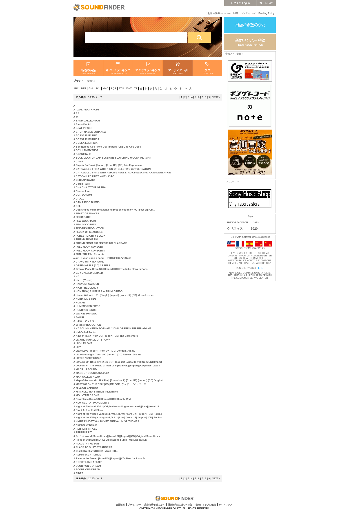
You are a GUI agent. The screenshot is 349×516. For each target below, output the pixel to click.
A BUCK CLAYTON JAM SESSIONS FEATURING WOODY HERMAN (112, 157)
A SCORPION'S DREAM (87, 465)
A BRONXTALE (82, 154)
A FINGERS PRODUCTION (88, 228)
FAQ (235, 13)
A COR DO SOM (82, 194)
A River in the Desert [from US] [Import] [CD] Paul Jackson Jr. (109, 458)
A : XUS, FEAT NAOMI (86, 109)
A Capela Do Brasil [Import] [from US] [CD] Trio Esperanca (107, 165)
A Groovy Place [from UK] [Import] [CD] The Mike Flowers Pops (110, 269)
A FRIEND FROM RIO (85, 239)
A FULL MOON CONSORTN (89, 250)
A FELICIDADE (82, 217)
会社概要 (120, 504)
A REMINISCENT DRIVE (87, 454)
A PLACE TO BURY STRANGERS (92, 447)
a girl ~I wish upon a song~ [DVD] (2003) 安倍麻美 (102, 258)
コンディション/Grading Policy (257, 13)
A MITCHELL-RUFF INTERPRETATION (95, 391)
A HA (76, 276)
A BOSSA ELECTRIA (85, 135)
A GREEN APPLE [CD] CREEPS (91, 265)
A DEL (77, 206)
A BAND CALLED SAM (86, 120)
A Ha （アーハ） (83, 280)
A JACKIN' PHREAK (85, 313)
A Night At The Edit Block (88, 410)
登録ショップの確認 (206, 504)
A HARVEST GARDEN (86, 284)
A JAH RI (78, 317)
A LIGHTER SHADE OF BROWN (92, 339)
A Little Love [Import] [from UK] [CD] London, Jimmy (104, 350)
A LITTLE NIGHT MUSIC (87, 358)
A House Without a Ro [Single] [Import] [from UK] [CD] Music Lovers (113, 295)
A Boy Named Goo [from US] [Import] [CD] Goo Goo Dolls (107, 146)
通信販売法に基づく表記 (180, 504)
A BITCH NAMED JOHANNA (89, 131)
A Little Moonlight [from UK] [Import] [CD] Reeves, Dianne (107, 354)
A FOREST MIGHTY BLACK (89, 235)
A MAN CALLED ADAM (86, 376)
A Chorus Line (81, 191)
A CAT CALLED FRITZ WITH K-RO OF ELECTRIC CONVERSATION (112, 169)
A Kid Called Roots (84, 332)
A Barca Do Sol (82, 124)
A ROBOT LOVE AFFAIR (87, 462)
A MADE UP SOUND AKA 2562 (91, 373)
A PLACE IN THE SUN (86, 443)
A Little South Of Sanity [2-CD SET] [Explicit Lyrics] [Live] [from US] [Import (117, 362)
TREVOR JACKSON (237, 222)
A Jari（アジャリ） (85, 321)
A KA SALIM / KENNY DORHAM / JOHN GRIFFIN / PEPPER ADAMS (112, 328)
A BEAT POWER (82, 128)
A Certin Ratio (81, 183)
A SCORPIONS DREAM (86, 469)
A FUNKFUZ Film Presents (88, 254)
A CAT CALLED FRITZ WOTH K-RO (93, 176)
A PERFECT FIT (82, 432)
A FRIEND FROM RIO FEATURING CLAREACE (100, 243)
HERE (260, 268)
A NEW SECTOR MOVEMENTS (91, 402)
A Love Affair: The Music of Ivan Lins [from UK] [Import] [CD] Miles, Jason (116, 365)
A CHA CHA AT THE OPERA (89, 187)
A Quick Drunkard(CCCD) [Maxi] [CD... (95, 451)
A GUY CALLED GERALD (88, 272)
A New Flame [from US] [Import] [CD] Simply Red (102, 399)
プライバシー (134, 504)
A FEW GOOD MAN (84, 221)
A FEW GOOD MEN (84, 224)
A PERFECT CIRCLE (85, 428)
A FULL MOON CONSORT (88, 246)
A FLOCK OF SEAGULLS (88, 232)
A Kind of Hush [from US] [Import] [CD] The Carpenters (105, 335)
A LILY (77, 347)
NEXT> (216, 97)
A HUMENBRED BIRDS (86, 306)
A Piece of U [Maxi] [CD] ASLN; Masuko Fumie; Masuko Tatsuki (110, 439)
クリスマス (235, 228)
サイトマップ (225, 504)
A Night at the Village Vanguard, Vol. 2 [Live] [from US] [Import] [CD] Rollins (117, 417)
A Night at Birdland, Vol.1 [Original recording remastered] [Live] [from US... (117, 406)
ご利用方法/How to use (218, 13)
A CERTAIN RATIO (84, 180)
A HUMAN (79, 302)
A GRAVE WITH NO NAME (88, 261)
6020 (254, 228)
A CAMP (78, 161)
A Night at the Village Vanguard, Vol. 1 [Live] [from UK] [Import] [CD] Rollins (117, 414)
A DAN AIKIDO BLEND (86, 202)
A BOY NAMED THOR (86, 150)
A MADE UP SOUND (85, 369)
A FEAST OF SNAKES (86, 213)
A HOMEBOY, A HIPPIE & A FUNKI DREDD (98, 291)
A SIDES (78, 473)
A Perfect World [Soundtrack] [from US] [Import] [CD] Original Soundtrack (116, 436)
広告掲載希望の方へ (154, 504)
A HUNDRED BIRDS (85, 310)
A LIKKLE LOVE (82, 343)
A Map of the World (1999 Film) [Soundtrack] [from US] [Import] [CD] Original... (119, 380)
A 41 (76, 117)
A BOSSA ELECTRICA (86, 139)
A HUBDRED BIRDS (85, 298)
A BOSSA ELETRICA (85, 142)
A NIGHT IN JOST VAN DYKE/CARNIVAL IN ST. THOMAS (106, 421)
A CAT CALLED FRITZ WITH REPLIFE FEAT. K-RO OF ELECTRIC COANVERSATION (122, 172)
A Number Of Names (85, 425)
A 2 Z (76, 113)
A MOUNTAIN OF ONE (86, 395)
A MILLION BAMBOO (85, 387)
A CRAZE (78, 198)
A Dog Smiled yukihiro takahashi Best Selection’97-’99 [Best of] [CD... (114, 209)
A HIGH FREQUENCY (85, 287)
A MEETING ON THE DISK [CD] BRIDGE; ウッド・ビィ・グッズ (109, 384)
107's (256, 222)
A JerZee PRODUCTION (87, 324)
